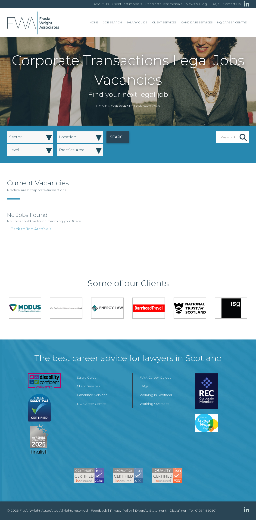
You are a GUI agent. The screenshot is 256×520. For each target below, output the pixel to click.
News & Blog (196, 4)
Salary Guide (136, 22)
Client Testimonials (127, 4)
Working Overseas (154, 404)
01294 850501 (206, 510)
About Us (101, 4)
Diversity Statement (150, 510)
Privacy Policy (121, 510)
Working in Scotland (156, 395)
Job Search (112, 22)
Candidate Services (196, 22)
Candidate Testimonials (163, 4)
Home (94, 22)
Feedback (99, 510)
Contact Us (231, 4)
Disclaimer (177, 510)
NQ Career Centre (232, 22)
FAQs (214, 4)
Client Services (164, 22)
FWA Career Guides (155, 377)
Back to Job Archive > (31, 229)
